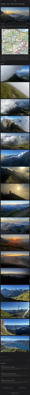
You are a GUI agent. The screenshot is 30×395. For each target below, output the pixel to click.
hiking (6, 356)
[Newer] (22, 387)
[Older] (7, 387)
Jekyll (18, 393)
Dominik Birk (2, 23)
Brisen (24, 26)
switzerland (3, 356)
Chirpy (14, 393)
